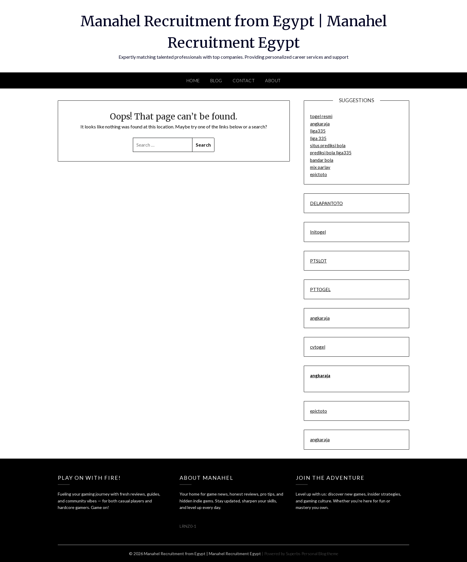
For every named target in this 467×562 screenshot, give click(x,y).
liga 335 (318, 138)
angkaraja (320, 123)
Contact (244, 80)
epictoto (318, 174)
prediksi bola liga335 (330, 152)
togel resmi (321, 116)
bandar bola (321, 160)
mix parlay (320, 167)
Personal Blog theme (319, 553)
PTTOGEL (320, 289)
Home (193, 80)
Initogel (318, 232)
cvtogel (317, 347)
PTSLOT (318, 260)
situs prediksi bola (327, 145)
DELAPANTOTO (326, 203)
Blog (216, 80)
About (273, 80)
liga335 (318, 130)
